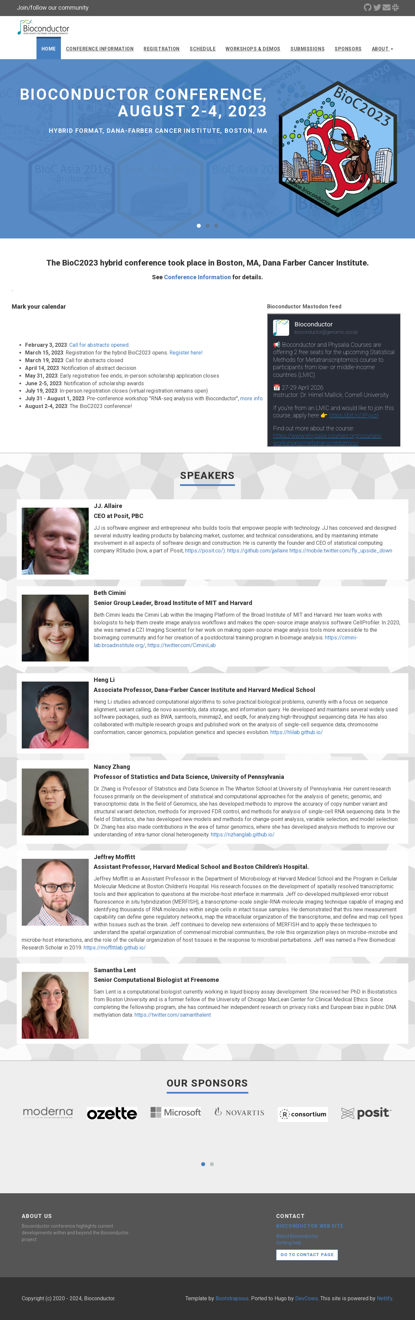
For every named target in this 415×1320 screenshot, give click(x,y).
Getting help (289, 1242)
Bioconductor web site (310, 1226)
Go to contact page (307, 1254)
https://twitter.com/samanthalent (173, 1015)
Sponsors (348, 49)
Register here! (186, 352)
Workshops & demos (253, 49)
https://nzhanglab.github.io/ (243, 834)
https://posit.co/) (205, 550)
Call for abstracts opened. (99, 345)
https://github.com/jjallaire (257, 550)
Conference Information (100, 49)
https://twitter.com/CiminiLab (182, 645)
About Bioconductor (297, 1236)
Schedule (203, 49)
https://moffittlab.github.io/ (115, 947)
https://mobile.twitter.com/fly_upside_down (340, 550)
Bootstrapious (232, 1298)
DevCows (306, 1298)
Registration (162, 49)
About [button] (382, 49)
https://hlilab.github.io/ (296, 732)
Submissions (307, 49)
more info (251, 398)
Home (49, 49)
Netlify (384, 1298)
